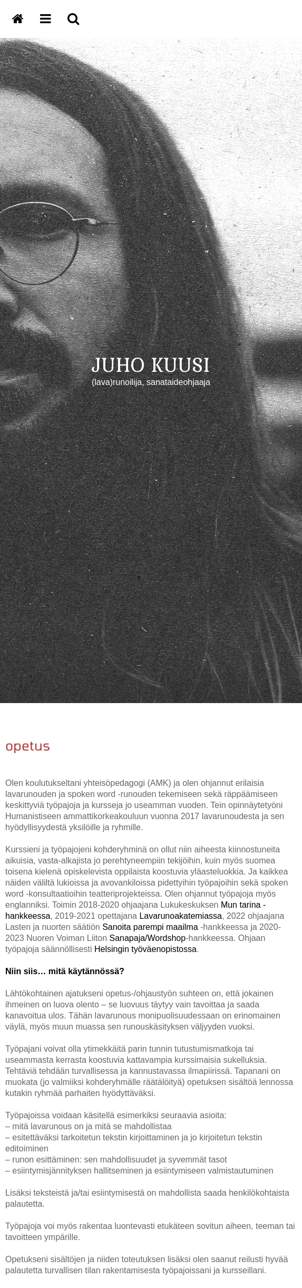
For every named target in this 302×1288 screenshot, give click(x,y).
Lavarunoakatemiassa (180, 915)
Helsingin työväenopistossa (145, 949)
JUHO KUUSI (151, 364)
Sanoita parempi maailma (150, 926)
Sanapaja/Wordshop (147, 938)
